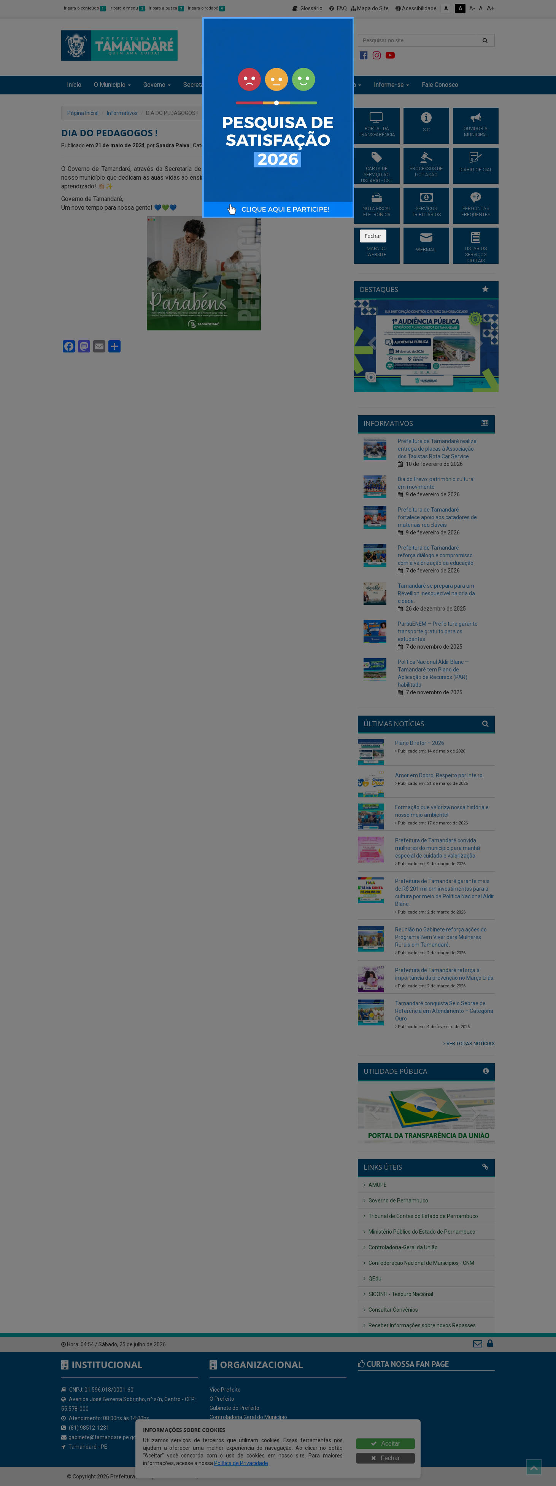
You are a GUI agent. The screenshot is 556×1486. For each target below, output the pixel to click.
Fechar (373, 235)
